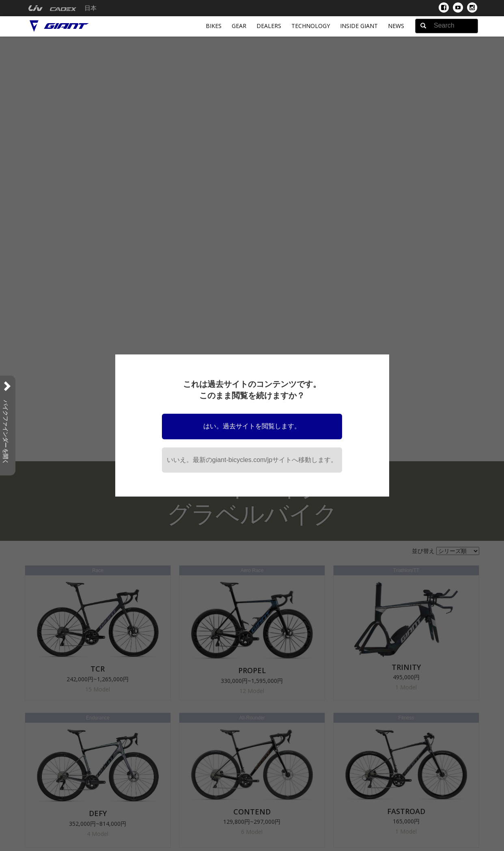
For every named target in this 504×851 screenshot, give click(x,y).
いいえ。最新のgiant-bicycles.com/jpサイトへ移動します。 (252, 459)
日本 (90, 8)
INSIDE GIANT (359, 26)
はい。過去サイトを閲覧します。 (252, 426)
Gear (239, 26)
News (396, 26)
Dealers (268, 26)
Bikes (214, 26)
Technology (310, 26)
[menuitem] (35, 8)
